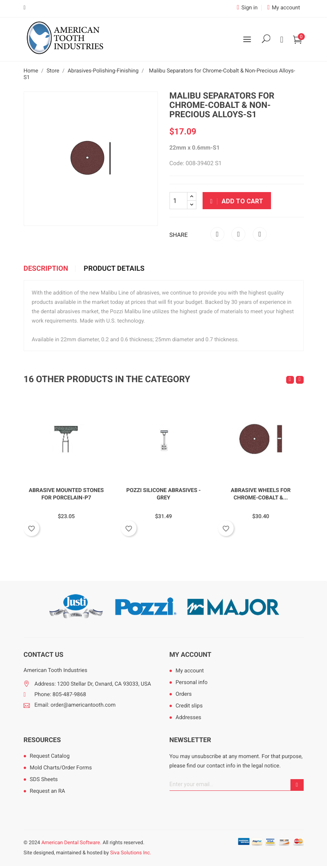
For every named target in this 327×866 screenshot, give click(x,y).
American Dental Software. (71, 843)
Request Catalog (50, 756)
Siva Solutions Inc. (130, 853)
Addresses (188, 717)
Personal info (192, 682)
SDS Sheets (44, 779)
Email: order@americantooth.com (75, 705)
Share (217, 234)
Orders (184, 694)
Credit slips (189, 706)
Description (46, 268)
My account (191, 655)
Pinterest (260, 234)
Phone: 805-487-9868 (60, 694)
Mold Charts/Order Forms (61, 768)
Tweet (238, 234)
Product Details (114, 268)
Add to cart (237, 201)
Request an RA (47, 791)
